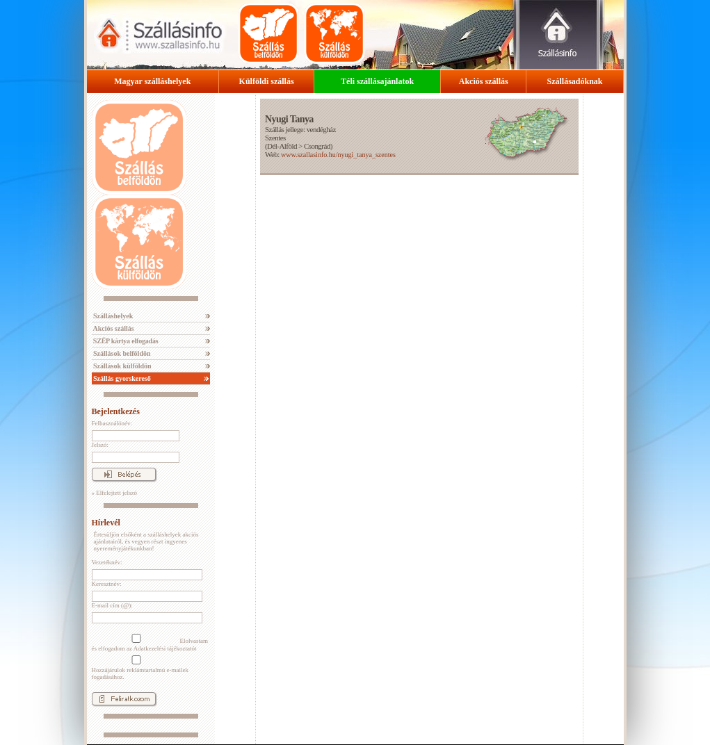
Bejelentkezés (116, 411)
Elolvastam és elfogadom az (150, 643)
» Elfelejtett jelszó (114, 492)
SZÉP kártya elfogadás (125, 341)
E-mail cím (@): (112, 605)
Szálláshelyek (113, 316)
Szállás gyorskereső (121, 378)
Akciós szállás (483, 81)
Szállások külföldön (122, 366)
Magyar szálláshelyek (152, 81)
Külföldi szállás (266, 81)
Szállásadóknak (574, 81)
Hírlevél (106, 522)
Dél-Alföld (282, 146)
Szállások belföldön (121, 353)
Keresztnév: (107, 583)
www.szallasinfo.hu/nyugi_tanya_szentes (338, 154)
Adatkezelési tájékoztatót (165, 648)
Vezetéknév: (107, 562)
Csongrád (317, 146)
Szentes (275, 137)
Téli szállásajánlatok (377, 81)
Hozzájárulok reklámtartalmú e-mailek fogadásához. (140, 667)
